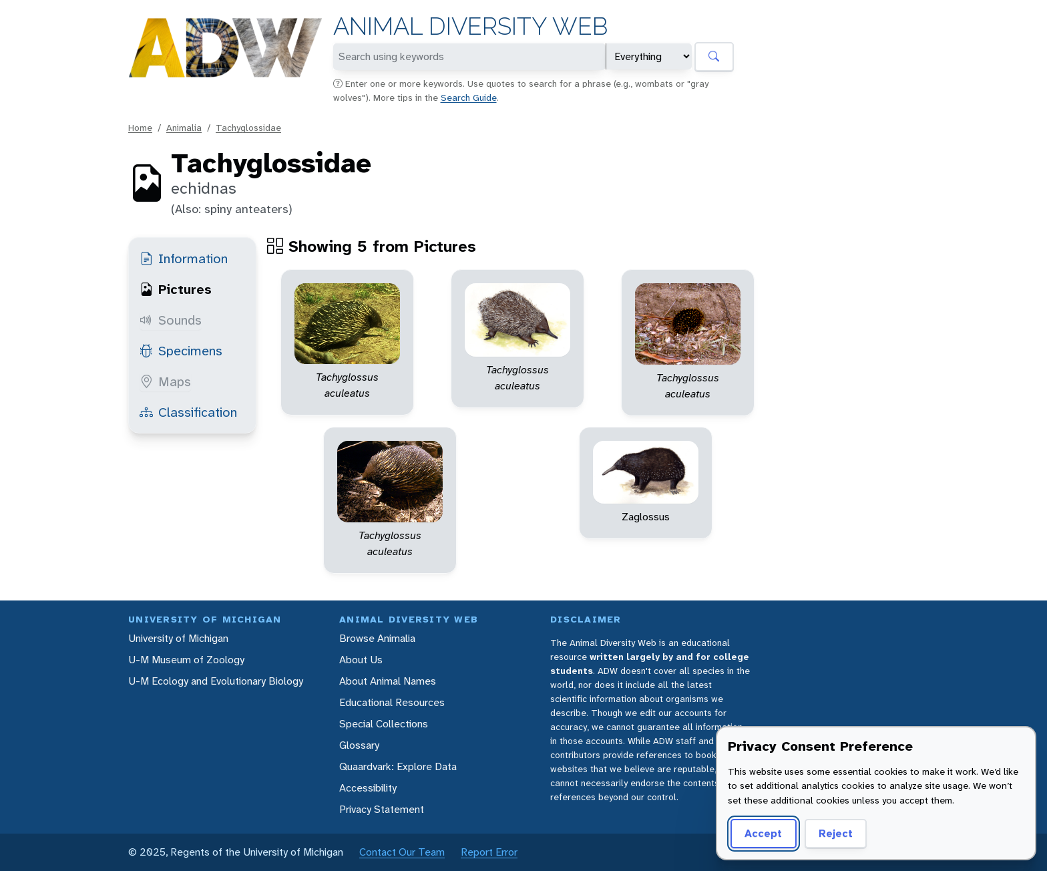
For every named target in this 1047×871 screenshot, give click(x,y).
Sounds (171, 320)
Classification (188, 412)
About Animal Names (387, 681)
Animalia (184, 128)
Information (184, 258)
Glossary (359, 745)
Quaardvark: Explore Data (398, 766)
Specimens (181, 351)
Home (140, 128)
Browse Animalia (377, 638)
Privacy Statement (381, 809)
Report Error (489, 852)
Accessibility (368, 788)
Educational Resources (392, 702)
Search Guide (469, 98)
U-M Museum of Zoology (186, 660)
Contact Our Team (402, 852)
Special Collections (383, 724)
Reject (836, 833)
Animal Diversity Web (470, 26)
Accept (763, 833)
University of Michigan (178, 638)
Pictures (176, 289)
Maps (165, 381)
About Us (361, 660)
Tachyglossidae (248, 128)
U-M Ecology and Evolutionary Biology (215, 681)
